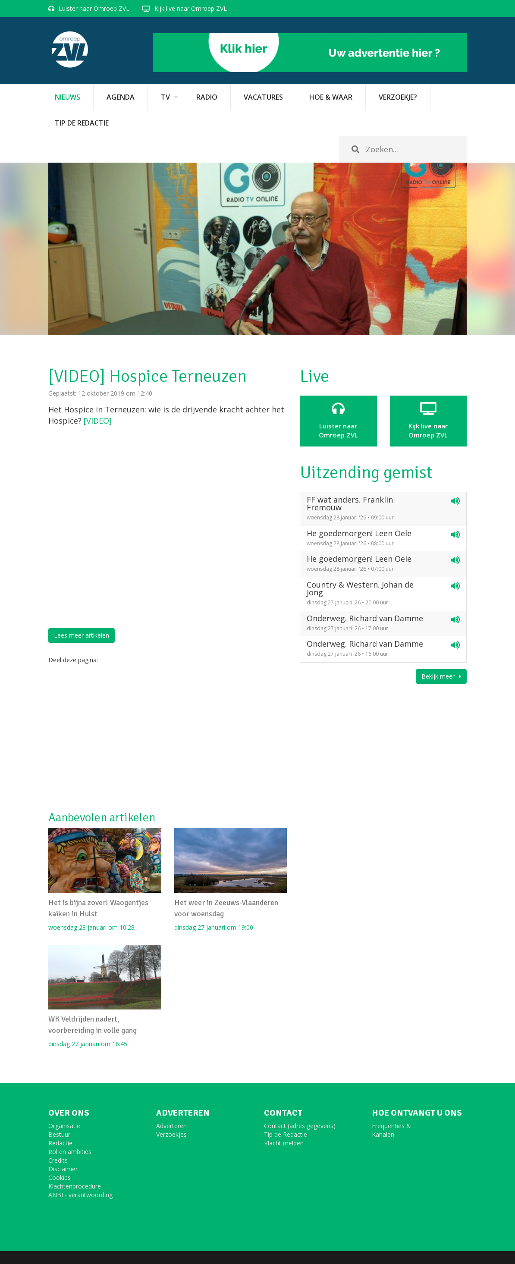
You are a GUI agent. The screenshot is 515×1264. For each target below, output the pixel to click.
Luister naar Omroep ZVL (94, 8)
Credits (58, 1160)
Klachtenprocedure (74, 1186)
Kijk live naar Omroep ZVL (190, 8)
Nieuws (67, 97)
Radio (206, 97)
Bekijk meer (441, 676)
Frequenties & (391, 1126)
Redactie (60, 1143)
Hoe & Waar (330, 97)
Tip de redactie (82, 123)
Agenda (121, 97)
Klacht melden (284, 1143)
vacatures (263, 97)
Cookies (59, 1177)
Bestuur (59, 1134)
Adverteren (171, 1126)
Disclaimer (63, 1169)
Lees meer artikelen (81, 635)
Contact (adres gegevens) (300, 1126)
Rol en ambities (69, 1152)
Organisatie (64, 1126)
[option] (257, 249)
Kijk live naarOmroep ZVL (428, 420)
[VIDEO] (98, 420)
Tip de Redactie (285, 1134)
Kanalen (383, 1134)
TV (165, 97)
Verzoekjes (171, 1134)
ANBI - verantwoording (80, 1195)
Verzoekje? (398, 97)
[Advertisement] (167, 737)
